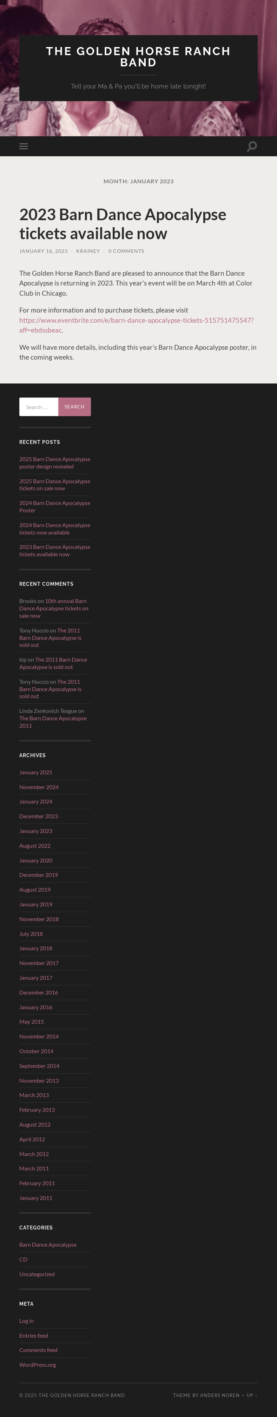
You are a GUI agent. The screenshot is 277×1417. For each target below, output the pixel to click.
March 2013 (34, 1094)
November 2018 (39, 919)
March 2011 (34, 1168)
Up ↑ (252, 1395)
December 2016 (38, 992)
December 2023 (38, 816)
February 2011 (37, 1183)
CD (23, 1259)
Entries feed (33, 1335)
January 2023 (35, 830)
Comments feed (38, 1349)
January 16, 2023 (43, 251)
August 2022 (35, 845)
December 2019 (38, 874)
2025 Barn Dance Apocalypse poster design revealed (54, 462)
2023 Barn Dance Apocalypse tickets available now (122, 224)
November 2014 (39, 1036)
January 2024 (35, 801)
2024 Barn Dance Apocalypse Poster (54, 506)
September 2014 (39, 1065)
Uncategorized (37, 1274)
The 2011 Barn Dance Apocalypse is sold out (50, 637)
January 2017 (35, 977)
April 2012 (32, 1139)
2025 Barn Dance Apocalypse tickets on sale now (54, 485)
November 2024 (39, 786)
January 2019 (35, 904)
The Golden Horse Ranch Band (138, 57)
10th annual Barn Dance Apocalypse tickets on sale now (53, 608)
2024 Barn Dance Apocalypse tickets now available (54, 528)
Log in (26, 1320)
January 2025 (35, 772)
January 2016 (35, 1007)
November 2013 (39, 1080)
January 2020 (35, 860)
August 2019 (35, 889)
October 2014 (36, 1051)
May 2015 (31, 1021)
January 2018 (35, 948)
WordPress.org (37, 1364)
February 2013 (37, 1109)
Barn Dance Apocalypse (48, 1244)
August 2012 (35, 1124)
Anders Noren (220, 1395)
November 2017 (39, 962)
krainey (88, 251)
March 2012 (34, 1153)
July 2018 (31, 933)
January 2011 (35, 1197)
